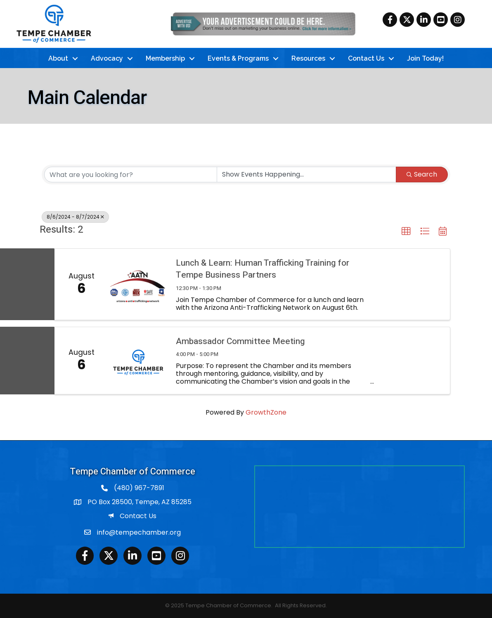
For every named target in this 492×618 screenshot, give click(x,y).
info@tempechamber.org (139, 532)
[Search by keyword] (130, 174)
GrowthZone (266, 412)
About (58, 58)
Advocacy (107, 58)
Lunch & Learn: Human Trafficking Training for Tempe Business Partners (262, 269)
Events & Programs (238, 58)
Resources (308, 58)
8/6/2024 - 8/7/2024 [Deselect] (75, 216)
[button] (406, 231)
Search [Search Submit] (422, 174)
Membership (165, 58)
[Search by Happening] (306, 174)
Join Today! (425, 58)
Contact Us (366, 58)
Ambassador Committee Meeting (240, 341)
